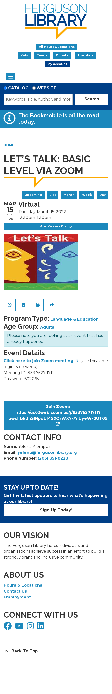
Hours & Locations (23, 585)
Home (9, 145)
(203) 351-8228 (53, 458)
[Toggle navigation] (10, 76)
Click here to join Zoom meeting (38, 361)
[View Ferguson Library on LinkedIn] (41, 627)
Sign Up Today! (56, 510)
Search (91, 99)
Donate (62, 55)
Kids (24, 55)
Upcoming (33, 195)
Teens (42, 55)
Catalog (18, 88)
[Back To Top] (56, 651)
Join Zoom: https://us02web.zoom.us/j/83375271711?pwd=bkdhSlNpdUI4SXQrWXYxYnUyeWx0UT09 (58, 412)
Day (102, 195)
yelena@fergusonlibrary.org (47, 452)
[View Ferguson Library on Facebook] (8, 627)
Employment (17, 597)
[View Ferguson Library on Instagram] (31, 627)
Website (46, 88)
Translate (85, 55)
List (53, 195)
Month (69, 195)
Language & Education (74, 319)
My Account (57, 64)
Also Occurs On (56, 226)
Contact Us (15, 591)
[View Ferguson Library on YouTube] (20, 627)
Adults (47, 327)
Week (87, 195)
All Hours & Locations (57, 46)
